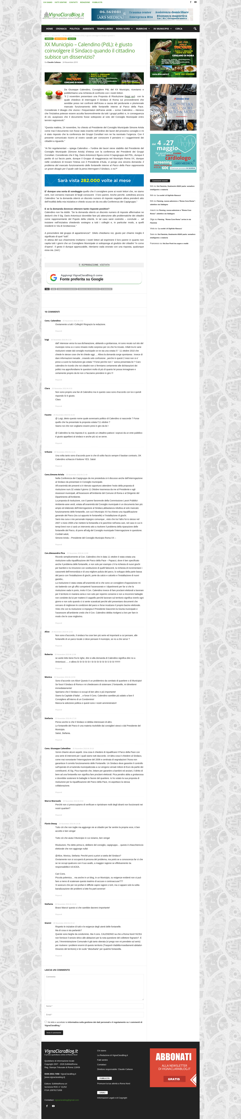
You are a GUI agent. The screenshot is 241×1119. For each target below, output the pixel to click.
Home (47, 35)
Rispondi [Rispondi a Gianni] (58, 956)
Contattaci (101, 1064)
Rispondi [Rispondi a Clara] (58, 406)
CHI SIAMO (47, 2)
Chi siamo (101, 1050)
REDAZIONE (85, 2)
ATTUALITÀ (56, 35)
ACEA (53, 289)
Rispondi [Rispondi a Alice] (58, 646)
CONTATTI (73, 2)
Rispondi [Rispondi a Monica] (58, 710)
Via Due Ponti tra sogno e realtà (175, 243)
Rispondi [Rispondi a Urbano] (58, 466)
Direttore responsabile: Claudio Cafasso (115, 1069)
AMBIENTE (88, 28)
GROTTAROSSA (60, 39)
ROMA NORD (124, 28)
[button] (195, 28)
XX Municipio (106, 289)
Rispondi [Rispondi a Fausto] (58, 443)
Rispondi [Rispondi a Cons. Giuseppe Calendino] (58, 792)
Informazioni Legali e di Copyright (112, 1098)
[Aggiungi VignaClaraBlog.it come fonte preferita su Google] (94, 277)
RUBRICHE (143, 28)
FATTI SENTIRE (61, 2)
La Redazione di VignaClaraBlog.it (112, 1055)
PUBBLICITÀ (97, 2)
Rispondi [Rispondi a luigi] (58, 380)
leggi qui (129, 96)
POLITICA (75, 28)
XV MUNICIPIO (162, 28)
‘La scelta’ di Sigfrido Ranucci (169, 195)
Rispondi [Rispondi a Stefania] (58, 740)
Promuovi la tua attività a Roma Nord (113, 1083)
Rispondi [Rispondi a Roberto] (58, 668)
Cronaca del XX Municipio (89, 289)
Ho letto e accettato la (93, 1024)
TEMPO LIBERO (105, 28)
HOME (49, 28)
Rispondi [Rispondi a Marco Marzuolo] (58, 815)
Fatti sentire (102, 1060)
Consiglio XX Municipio (67, 289)
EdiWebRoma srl (59, 1084)
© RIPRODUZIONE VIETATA (94, 265)
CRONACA (61, 28)
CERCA (178, 28)
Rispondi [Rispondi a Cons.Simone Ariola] (58, 544)
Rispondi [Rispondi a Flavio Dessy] (58, 895)
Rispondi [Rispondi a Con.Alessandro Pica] (58, 623)
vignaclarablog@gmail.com (67, 1100)
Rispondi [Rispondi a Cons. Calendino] (58, 331)
